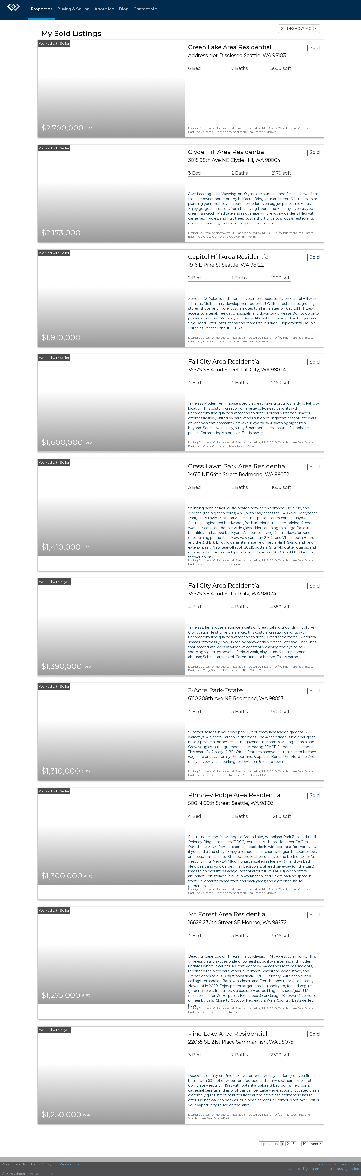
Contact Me (145, 9)
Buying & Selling (74, 9)
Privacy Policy (348, 1164)
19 (304, 1144)
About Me (104, 9)
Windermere (70, 1164)
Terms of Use (322, 1164)
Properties (42, 9)
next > (315, 1144)
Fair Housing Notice (343, 1169)
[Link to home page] (13, 10)
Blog (123, 9)
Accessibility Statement (307, 1169)
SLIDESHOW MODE (299, 28)
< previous (269, 1144)
